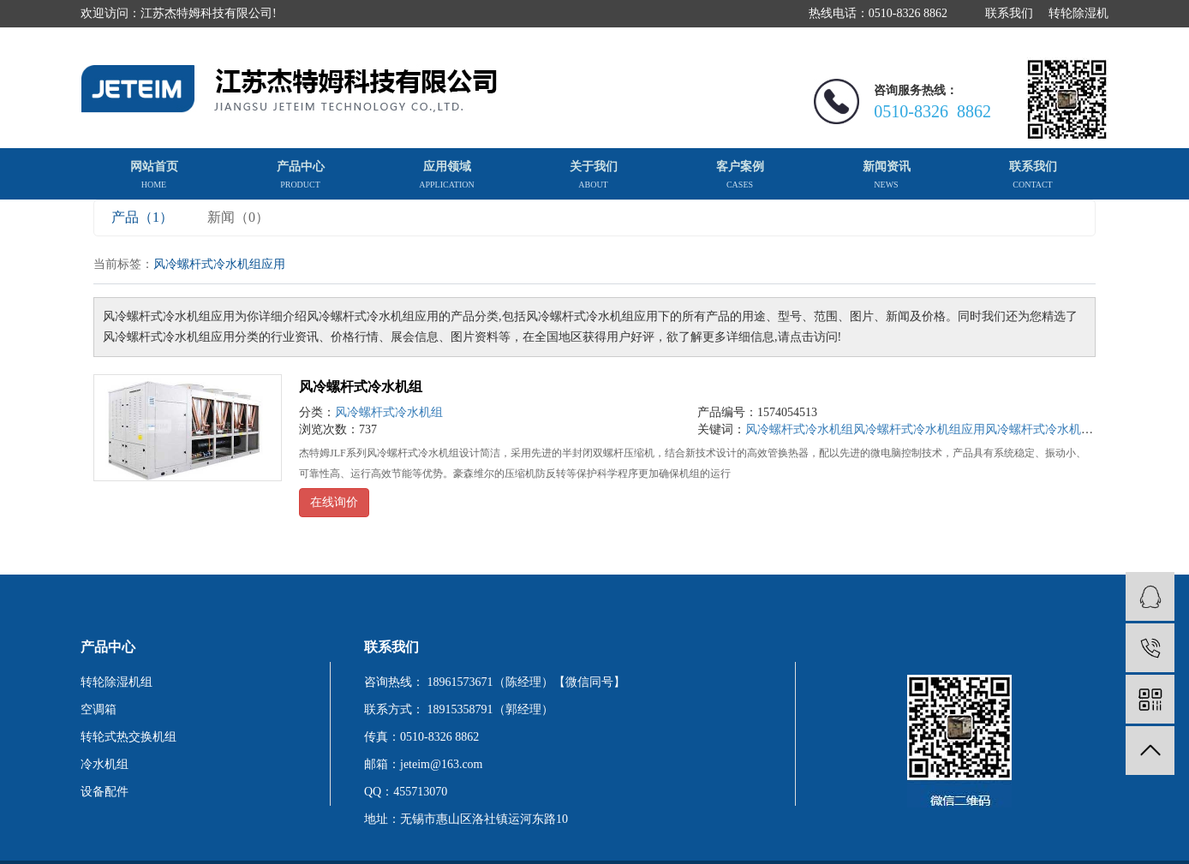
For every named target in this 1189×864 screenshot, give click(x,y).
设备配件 (104, 791)
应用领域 (446, 174)
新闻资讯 (887, 174)
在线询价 (334, 502)
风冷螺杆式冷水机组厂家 (1051, 429)
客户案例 (740, 174)
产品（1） (142, 217)
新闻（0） (238, 217)
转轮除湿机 (1078, 13)
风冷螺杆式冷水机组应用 (919, 429)
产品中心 (301, 174)
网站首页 (154, 174)
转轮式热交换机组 (128, 736)
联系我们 (1009, 13)
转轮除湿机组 (116, 682)
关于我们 (594, 174)
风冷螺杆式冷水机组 (360, 386)
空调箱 (99, 709)
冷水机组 (104, 764)
